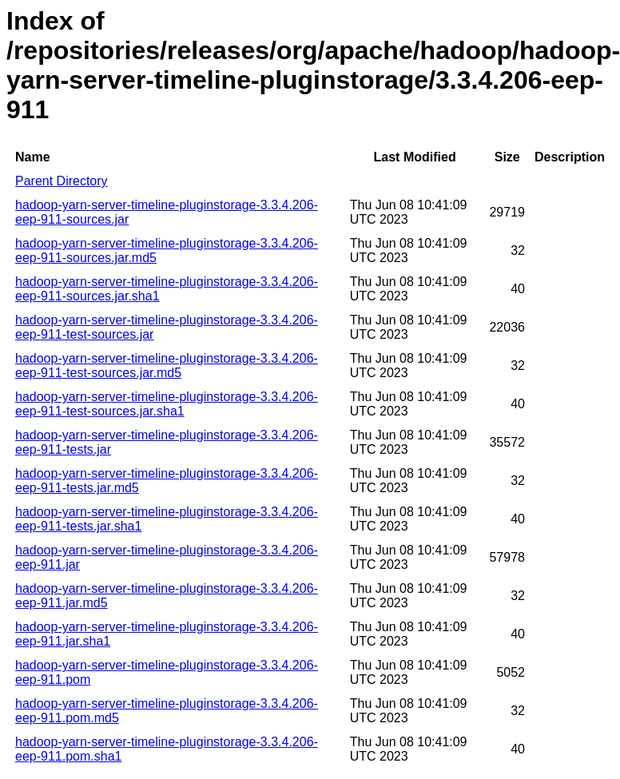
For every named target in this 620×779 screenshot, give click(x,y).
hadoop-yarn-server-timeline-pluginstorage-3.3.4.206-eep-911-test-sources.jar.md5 (166, 366)
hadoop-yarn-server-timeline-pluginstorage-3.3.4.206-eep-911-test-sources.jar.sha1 (166, 404)
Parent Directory (61, 181)
